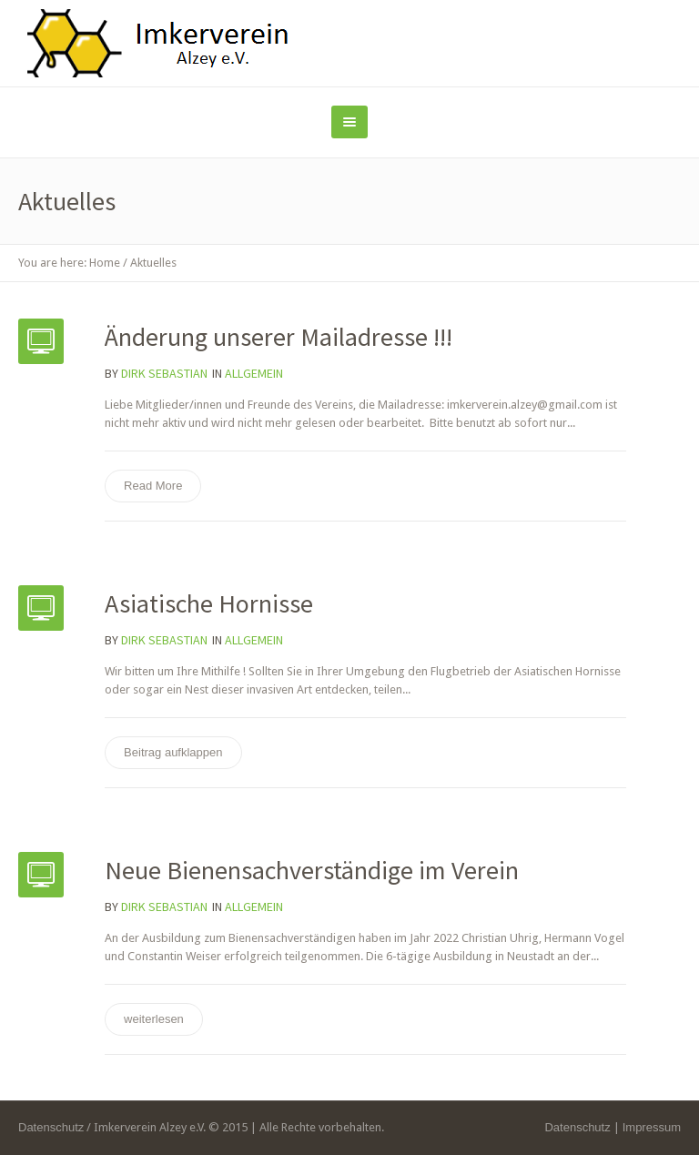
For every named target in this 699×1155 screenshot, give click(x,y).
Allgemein (254, 373)
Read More (153, 485)
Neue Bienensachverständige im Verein (312, 870)
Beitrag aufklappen (173, 752)
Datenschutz (577, 1127)
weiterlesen (154, 1019)
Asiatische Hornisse (209, 603)
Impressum (652, 1127)
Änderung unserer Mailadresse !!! (278, 336)
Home (104, 262)
